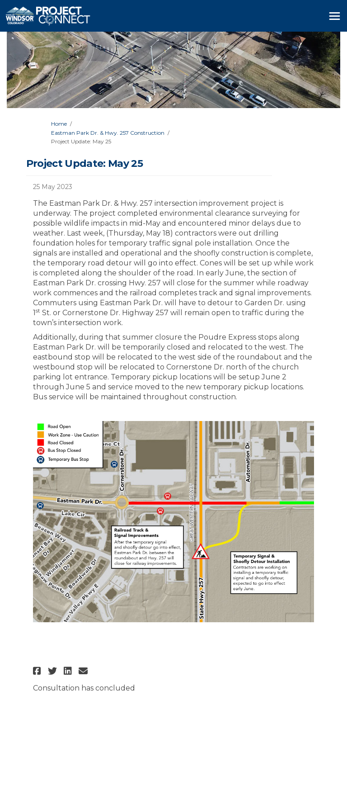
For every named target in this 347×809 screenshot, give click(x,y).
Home (59, 123)
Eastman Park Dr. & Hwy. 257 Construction (107, 132)
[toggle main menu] (334, 16)
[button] (38, 671)
